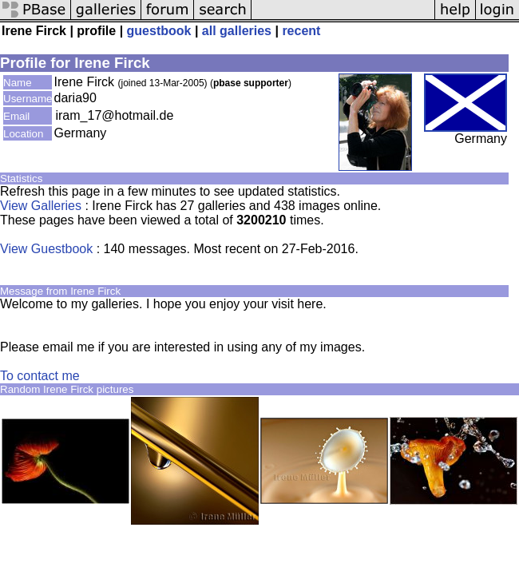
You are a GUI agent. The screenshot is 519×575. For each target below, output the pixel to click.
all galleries (236, 31)
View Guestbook (46, 249)
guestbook (159, 31)
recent (301, 31)
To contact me (40, 376)
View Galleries (40, 205)
